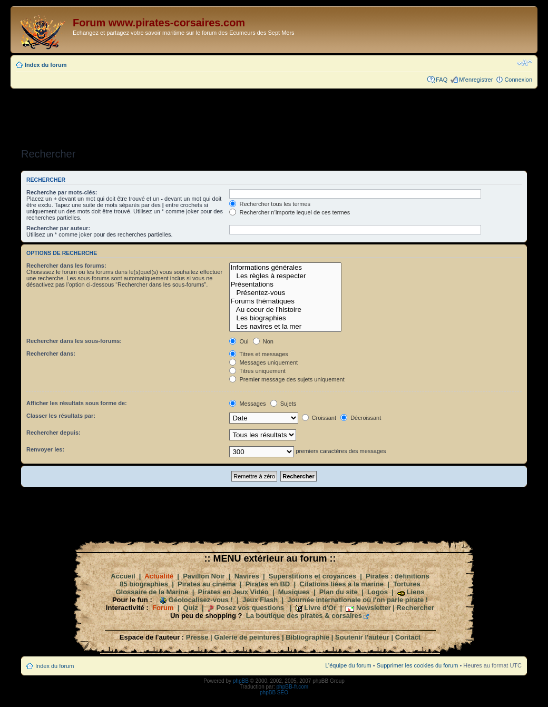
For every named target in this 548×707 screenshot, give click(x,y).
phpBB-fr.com (293, 687)
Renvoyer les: (45, 449)
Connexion (518, 79)
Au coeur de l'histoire (285, 310)
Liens (416, 592)
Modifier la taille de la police (524, 62)
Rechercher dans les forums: (66, 265)
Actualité (158, 576)
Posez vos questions (250, 608)
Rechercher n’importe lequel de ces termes (289, 212)
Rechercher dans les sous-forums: (74, 341)
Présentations (285, 284)
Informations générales (285, 267)
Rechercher (416, 608)
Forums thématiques (285, 301)
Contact (407, 637)
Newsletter (373, 608)
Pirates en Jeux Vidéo (233, 592)
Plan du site (338, 592)
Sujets (283, 403)
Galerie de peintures (247, 637)
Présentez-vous (285, 293)
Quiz (190, 608)
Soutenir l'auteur (362, 637)
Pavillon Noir (203, 576)
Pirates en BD (268, 584)
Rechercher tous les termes (269, 204)
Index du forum (45, 65)
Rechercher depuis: (53, 432)
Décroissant (360, 418)
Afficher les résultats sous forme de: (76, 403)
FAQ (441, 79)
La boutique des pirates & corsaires (304, 616)
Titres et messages (258, 354)
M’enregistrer (476, 79)
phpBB (241, 681)
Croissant (319, 418)
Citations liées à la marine (341, 584)
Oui (238, 341)
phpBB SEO (274, 692)
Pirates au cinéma (207, 584)
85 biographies (144, 584)
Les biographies (285, 318)
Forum (162, 608)
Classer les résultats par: (60, 416)
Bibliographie (307, 637)
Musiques (294, 592)
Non (263, 341)
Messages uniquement (263, 362)
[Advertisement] (274, 115)
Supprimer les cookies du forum (417, 665)
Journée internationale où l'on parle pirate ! (357, 600)
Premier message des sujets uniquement (286, 379)
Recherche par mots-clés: (61, 192)
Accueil (123, 576)
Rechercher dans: (50, 353)
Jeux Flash (260, 600)
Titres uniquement (257, 371)
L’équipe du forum (348, 665)
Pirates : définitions (397, 576)
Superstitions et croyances (312, 576)
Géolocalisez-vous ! (201, 600)
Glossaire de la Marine (151, 592)
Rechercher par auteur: (58, 228)
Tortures (406, 584)
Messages (247, 403)
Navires (246, 576)
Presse (197, 637)
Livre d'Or (320, 608)
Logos (377, 592)
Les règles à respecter (285, 276)
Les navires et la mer (285, 326)
